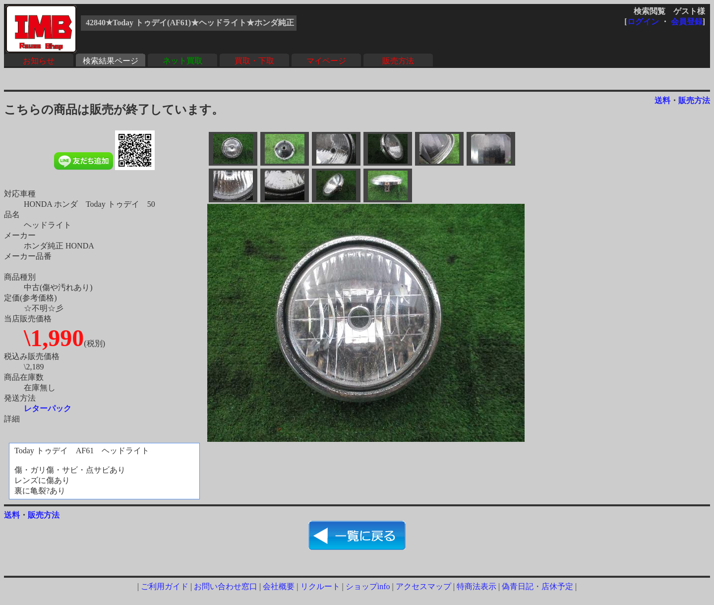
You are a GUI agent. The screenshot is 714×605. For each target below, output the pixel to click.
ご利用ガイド (164, 586)
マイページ (326, 61)
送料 (662, 100)
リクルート (320, 586)
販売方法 (398, 61)
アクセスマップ (423, 586)
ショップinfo (368, 586)
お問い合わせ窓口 (225, 586)
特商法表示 (476, 586)
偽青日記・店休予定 (537, 586)
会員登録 (687, 21)
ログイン (643, 21)
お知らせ (39, 61)
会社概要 (279, 586)
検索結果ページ (110, 61)
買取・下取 (254, 61)
